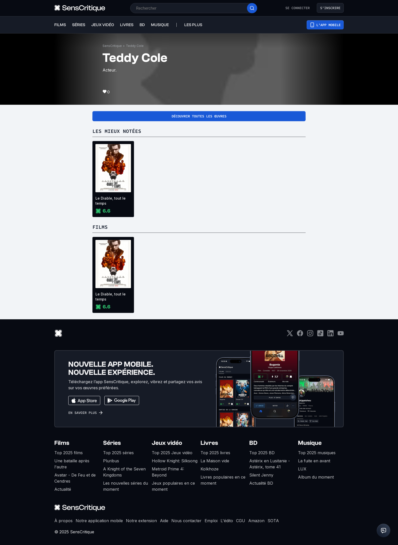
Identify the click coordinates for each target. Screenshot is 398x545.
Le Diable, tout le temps (110, 200)
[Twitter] (290, 335)
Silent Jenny (261, 475)
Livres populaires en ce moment (223, 480)
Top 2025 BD (262, 452)
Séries (112, 442)
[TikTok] (320, 335)
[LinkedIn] (330, 335)
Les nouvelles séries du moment (125, 486)
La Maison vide (215, 460)
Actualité (62, 489)
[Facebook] (300, 335)
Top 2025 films (68, 452)
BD (253, 442)
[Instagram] (310, 335)
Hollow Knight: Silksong (174, 460)
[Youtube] (341, 335)
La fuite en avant (314, 460)
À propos (63, 520)
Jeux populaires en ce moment (173, 486)
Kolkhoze (210, 468)
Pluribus (111, 460)
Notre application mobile (99, 520)
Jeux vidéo (167, 442)
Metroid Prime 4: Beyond (168, 472)
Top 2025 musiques (317, 452)
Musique (310, 442)
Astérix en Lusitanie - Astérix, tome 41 (269, 463)
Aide (164, 520)
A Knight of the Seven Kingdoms (124, 472)
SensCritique (112, 46)
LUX (302, 468)
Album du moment (316, 477)
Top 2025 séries (118, 452)
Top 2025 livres (215, 452)
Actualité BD (261, 483)
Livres (209, 442)
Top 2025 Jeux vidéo (172, 452)
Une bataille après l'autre (71, 463)
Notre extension (141, 520)
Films (61, 442)
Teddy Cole (135, 46)
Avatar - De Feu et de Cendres (75, 478)
